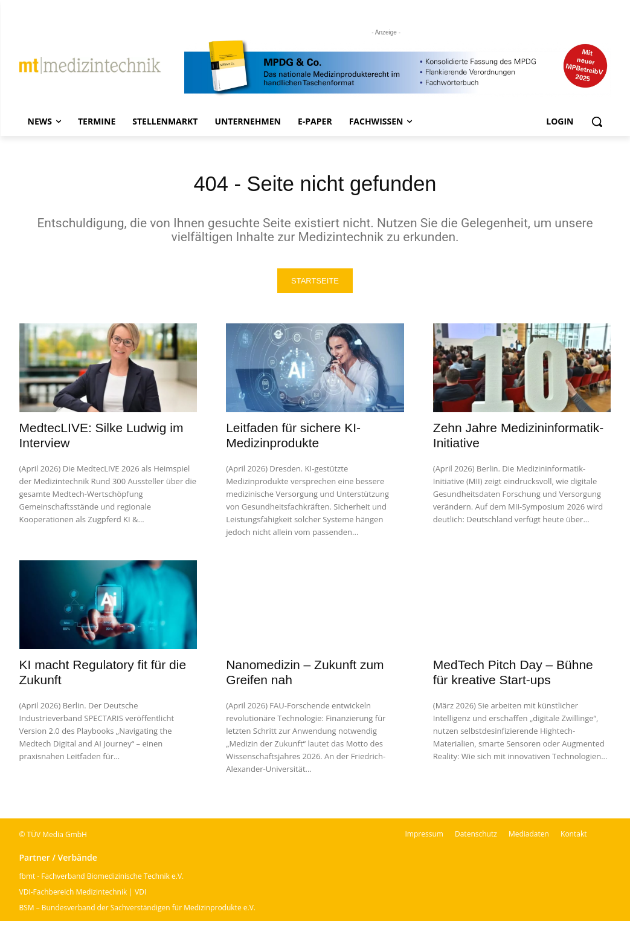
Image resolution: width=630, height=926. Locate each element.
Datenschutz (476, 839)
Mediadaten (529, 839)
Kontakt (574, 839)
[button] (596, 121)
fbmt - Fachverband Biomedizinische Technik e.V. (101, 881)
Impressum (424, 839)
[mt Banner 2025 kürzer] (397, 68)
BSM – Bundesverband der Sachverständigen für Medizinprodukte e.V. (137, 912)
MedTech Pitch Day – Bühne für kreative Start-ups (513, 676)
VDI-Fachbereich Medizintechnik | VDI (83, 897)
